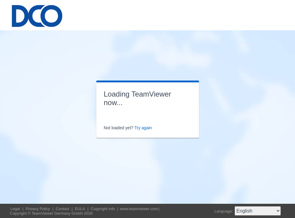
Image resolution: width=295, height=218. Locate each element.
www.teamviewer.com (139, 208)
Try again (143, 127)
